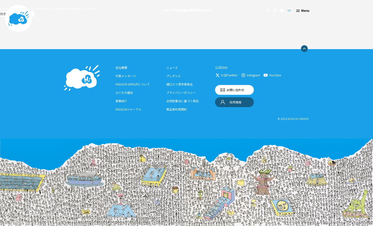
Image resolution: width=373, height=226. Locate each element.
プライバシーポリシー (181, 92)
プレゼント (173, 76)
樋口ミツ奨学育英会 (179, 84)
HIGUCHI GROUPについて (133, 84)
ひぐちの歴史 (124, 92)
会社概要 (121, 67)
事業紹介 (121, 101)
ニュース (172, 67)
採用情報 (235, 102)
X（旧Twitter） (229, 75)
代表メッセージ (126, 76)
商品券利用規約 (176, 109)
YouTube (275, 75)
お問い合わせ (235, 90)
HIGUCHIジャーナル (128, 109)
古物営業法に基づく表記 (182, 101)
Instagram (253, 75)
